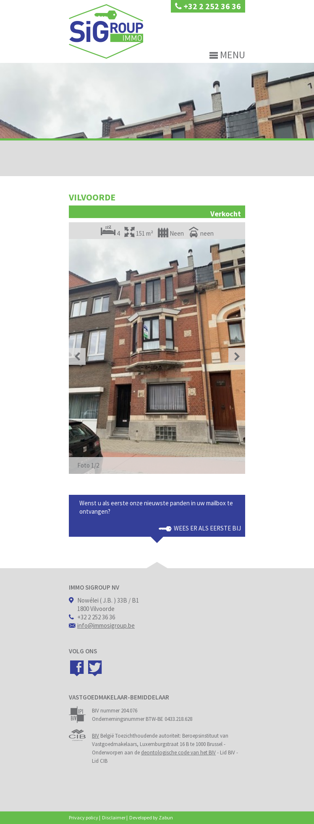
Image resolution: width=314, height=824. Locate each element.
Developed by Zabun (151, 817)
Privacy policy (83, 817)
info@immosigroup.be (106, 625)
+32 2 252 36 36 (208, 6)
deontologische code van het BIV (178, 752)
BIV (95, 735)
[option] (157, 356)
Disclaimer (114, 817)
